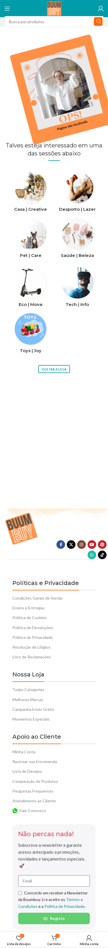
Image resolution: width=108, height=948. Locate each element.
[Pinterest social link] (102, 544)
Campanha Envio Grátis (33, 709)
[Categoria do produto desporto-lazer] (78, 193)
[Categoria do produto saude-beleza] (78, 239)
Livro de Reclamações (31, 656)
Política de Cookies (29, 617)
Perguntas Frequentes (32, 791)
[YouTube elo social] (92, 544)
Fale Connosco (29, 810)
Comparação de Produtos (35, 781)
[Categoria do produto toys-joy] (30, 334)
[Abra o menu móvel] (7, 8)
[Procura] (54, 21)
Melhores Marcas (27, 699)
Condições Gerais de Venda (37, 598)
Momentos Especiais (31, 719)
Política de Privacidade (32, 637)
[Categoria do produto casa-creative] (30, 193)
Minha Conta (23, 751)
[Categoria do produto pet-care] (30, 239)
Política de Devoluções (32, 627)
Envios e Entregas (28, 607)
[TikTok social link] (102, 555)
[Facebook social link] (60, 544)
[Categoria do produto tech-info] (78, 288)
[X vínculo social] (71, 544)
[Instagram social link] (81, 544)
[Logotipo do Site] (54, 8)
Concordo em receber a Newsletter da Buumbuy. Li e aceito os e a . (53, 899)
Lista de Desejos (27, 771)
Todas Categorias (28, 689)
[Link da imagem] (21, 528)
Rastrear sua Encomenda (34, 761)
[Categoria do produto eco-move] (30, 288)
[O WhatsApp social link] (92, 555)
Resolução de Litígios (31, 647)
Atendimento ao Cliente (34, 800)
